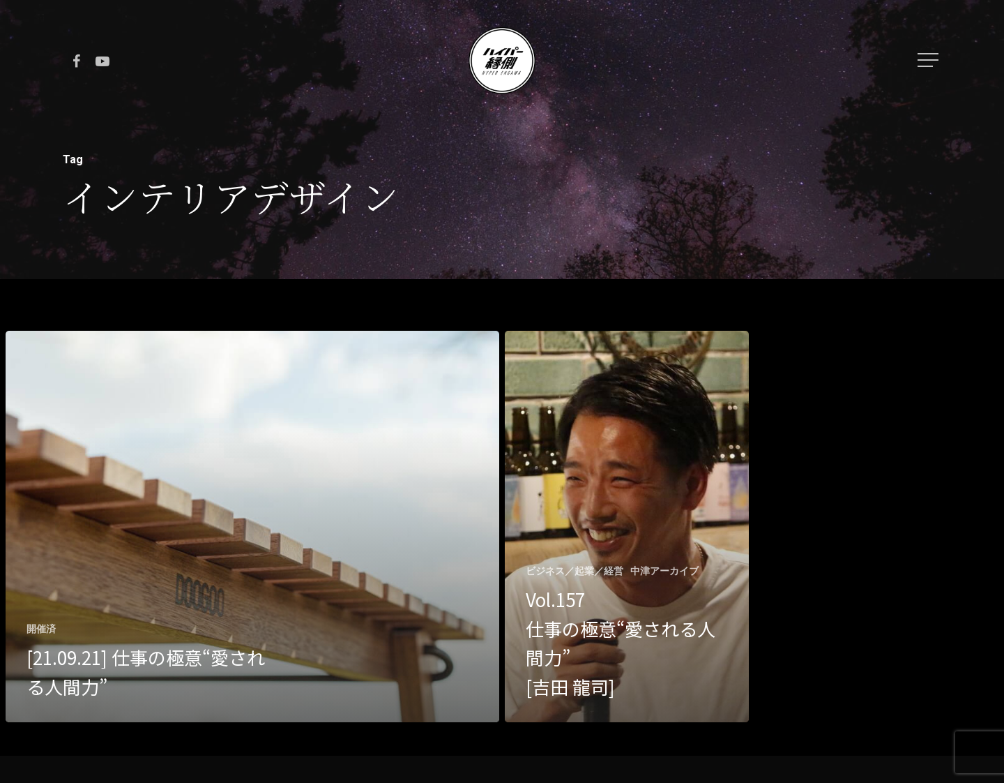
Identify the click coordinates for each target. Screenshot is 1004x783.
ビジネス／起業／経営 (574, 570)
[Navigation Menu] (929, 60)
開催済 (41, 628)
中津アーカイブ (664, 570)
